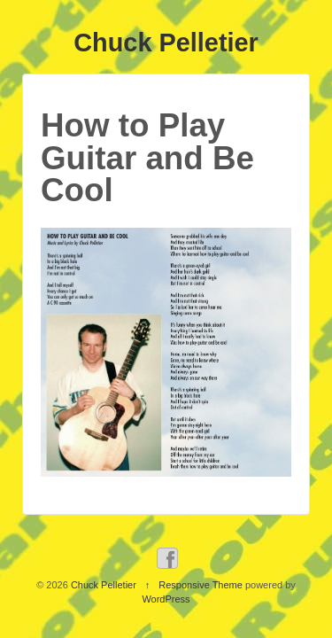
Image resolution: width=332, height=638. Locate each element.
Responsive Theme (200, 585)
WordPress (165, 599)
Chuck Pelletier (166, 42)
